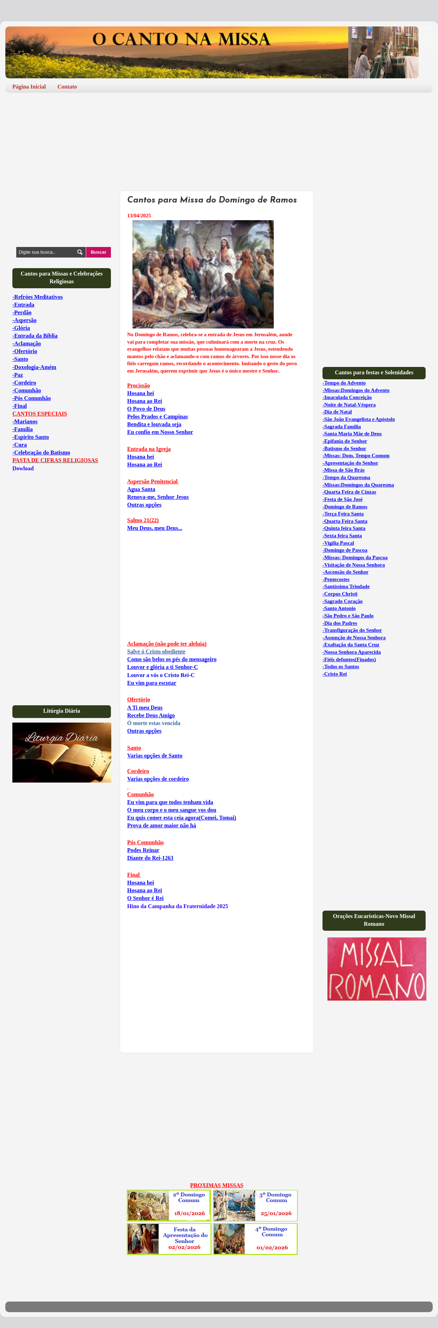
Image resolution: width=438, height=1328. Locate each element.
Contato (67, 87)
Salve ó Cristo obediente (156, 651)
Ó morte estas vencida (153, 723)
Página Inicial (29, 87)
